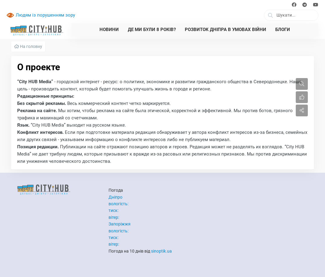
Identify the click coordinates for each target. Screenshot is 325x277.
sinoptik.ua (161, 251)
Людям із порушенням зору (45, 15)
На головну (28, 46)
